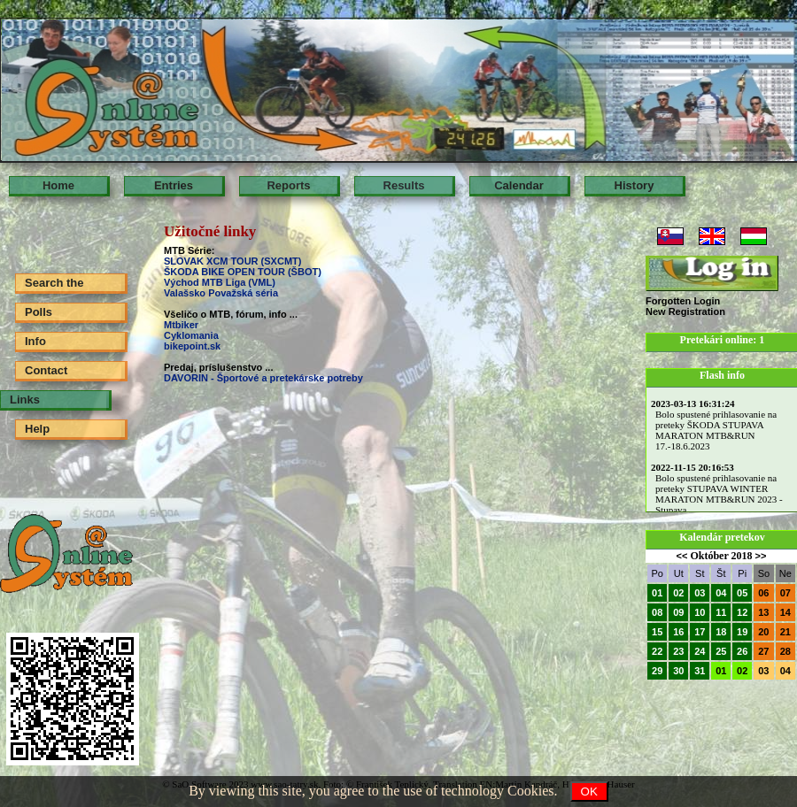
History (634, 185)
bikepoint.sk (192, 346)
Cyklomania (191, 335)
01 (657, 593)
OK (589, 791)
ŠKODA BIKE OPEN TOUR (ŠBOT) (244, 271)
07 (785, 593)
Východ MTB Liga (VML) (219, 282)
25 (721, 651)
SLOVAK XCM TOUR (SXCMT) (232, 261)
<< (682, 555)
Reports (288, 185)
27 (763, 651)
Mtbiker (181, 324)
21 (785, 631)
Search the (54, 282)
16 (678, 631)
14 (785, 612)
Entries (173, 185)
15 (657, 631)
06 (763, 593)
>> (761, 555)
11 (721, 612)
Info (35, 341)
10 (699, 612)
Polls (38, 312)
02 (678, 593)
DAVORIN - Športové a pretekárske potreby (263, 378)
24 (699, 651)
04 (721, 593)
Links (25, 399)
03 (699, 593)
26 (742, 651)
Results (404, 185)
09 (678, 612)
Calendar (519, 185)
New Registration (685, 311)
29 (657, 670)
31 (699, 670)
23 (678, 651)
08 (657, 612)
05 (742, 593)
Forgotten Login (683, 301)
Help (37, 428)
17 (699, 631)
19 (742, 631)
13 (763, 612)
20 (763, 631)
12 (742, 612)
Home (58, 185)
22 (657, 651)
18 (721, 631)
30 (678, 670)
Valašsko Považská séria (221, 293)
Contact (46, 370)
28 (785, 651)
